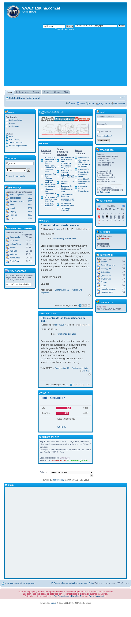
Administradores (58, 460)
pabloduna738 (107, 292)
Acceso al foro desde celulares (50, 176)
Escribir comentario (80, 368)
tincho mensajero (17, 201)
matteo (13, 247)
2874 (30, 218)
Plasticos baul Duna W (84, 183)
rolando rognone (17, 194)
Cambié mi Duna (82, 175)
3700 (30, 201)
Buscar (12, 123)
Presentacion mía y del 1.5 (66, 167)
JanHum (13, 251)
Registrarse (104, 103)
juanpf (12, 208)
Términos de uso (16, 142)
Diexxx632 (105, 272)
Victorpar (13, 254)
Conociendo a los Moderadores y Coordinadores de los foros (50, 197)
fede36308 (59, 325)
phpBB (53, 603)
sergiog (13, 212)
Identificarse (119, 103)
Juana (103, 286)
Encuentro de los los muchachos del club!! (67, 189)
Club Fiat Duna (16, 98)
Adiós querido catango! (66, 171)
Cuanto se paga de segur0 (67, 195)
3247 (30, 212)
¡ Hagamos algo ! (48, 190)
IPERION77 (106, 279)
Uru (11, 218)
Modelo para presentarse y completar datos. (50, 160)
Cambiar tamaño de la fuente (122, 97)
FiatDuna (105, 239)
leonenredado (15, 198)
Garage (72, 103)
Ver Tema (61, 426)
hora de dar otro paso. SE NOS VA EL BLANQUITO (67, 160)
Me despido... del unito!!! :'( (67, 182)
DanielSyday (15, 261)
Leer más (85, 371)
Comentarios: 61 (62, 290)
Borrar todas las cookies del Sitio (77, 583)
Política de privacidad (18, 146)
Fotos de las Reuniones (49, 205)
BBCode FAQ (14, 139)
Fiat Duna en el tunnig (83, 161)
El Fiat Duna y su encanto (84, 166)
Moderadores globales (77, 460)
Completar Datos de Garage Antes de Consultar (49, 183)
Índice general (33, 98)
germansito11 (107, 275)
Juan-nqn (105, 282)
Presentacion (83, 191)
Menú (100, 113)
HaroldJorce (15, 258)
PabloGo (13, 215)
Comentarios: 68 (62, 368)
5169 (30, 198)
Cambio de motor (82, 187)
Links (82, 103)
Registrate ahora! (104, 136)
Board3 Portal (58, 480)
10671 (29, 194)
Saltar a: (44, 472)
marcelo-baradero (108, 289)
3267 (30, 208)
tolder (12, 205)
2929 (30, 215)
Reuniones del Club (66, 334)
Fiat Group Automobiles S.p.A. (68, 596)
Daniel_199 (106, 269)
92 (89, 385)
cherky (104, 262)
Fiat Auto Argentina (97, 596)
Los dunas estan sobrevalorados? (67, 200)
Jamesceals (15, 237)
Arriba (89, 295)
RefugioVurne (15, 244)
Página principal (16, 120)
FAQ (11, 136)
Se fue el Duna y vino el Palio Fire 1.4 (67, 177)
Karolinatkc (14, 241)
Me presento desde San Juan (67, 204)
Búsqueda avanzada (64, 29)
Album (92, 103)
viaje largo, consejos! (65, 209)
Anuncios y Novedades (64, 238)
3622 (30, 205)
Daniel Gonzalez (108, 265)
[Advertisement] (65, 59)
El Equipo (55, 583)
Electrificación (84, 179)
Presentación (83, 157)
